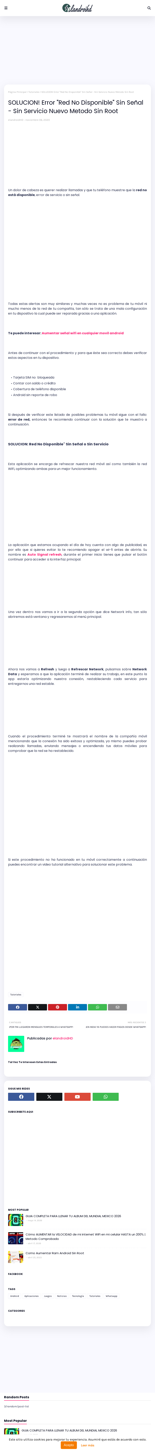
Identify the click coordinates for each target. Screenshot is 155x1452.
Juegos (48, 1296)
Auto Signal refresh (44, 554)
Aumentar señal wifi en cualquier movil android (83, 333)
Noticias (62, 1296)
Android (14, 1296)
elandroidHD (15, 119)
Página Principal (17, 92)
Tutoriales (33, 92)
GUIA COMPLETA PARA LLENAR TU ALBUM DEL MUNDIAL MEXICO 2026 (73, 1216)
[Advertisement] (77, 50)
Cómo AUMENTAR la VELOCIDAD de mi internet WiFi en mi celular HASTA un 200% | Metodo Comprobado (86, 1236)
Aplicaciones (31, 1296)
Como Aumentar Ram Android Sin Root (55, 1253)
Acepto (69, 1445)
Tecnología (78, 1296)
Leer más (87, 1445)
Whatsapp (111, 1296)
